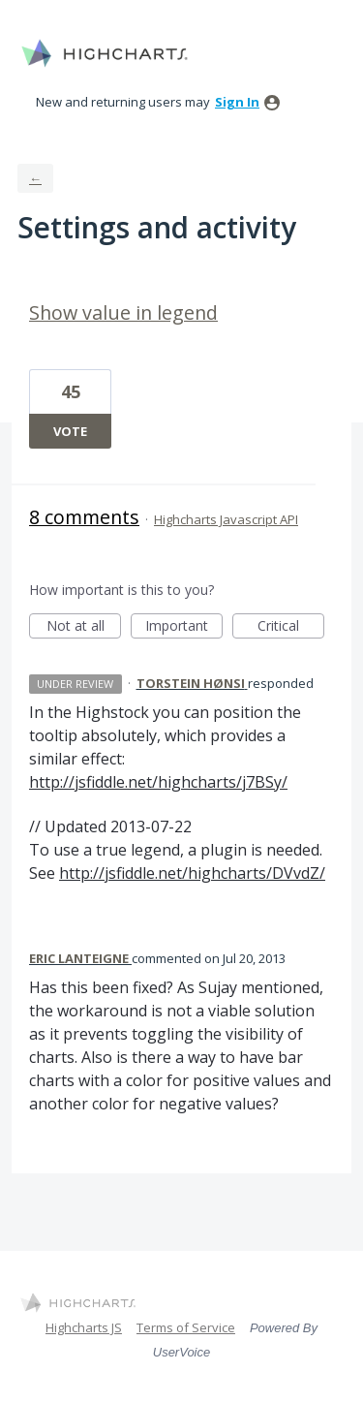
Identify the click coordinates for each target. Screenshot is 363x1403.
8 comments (84, 517)
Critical (290, 627)
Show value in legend (123, 312)
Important (184, 627)
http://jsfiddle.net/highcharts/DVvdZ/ (192, 873)
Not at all (84, 627)
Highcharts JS (83, 1327)
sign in (237, 101)
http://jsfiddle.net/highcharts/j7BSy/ (158, 782)
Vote (70, 431)
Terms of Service (185, 1327)
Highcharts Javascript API (226, 519)
